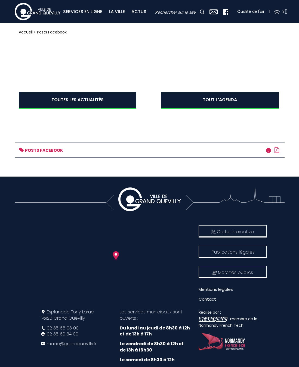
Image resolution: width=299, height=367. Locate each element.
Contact (207, 299)
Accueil (26, 32)
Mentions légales (216, 289)
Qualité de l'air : (251, 11)
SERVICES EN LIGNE (82, 11)
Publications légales (233, 252)
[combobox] (177, 12)
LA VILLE (117, 11)
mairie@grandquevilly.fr (72, 344)
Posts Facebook (52, 32)
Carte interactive (232, 232)
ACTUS (138, 11)
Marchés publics (232, 272)
